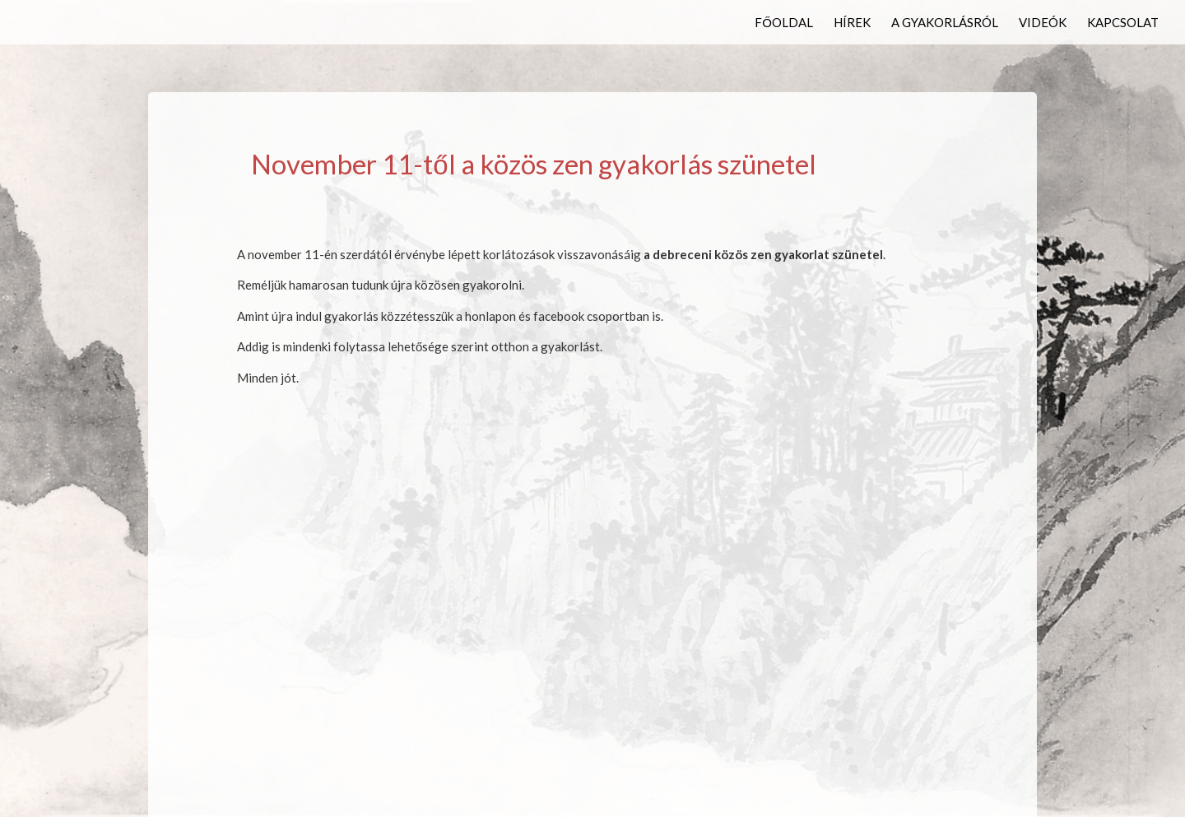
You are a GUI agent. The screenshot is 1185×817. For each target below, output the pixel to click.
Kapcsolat (1123, 23)
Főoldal (784, 23)
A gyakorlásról (944, 23)
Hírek (852, 23)
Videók (1042, 23)
